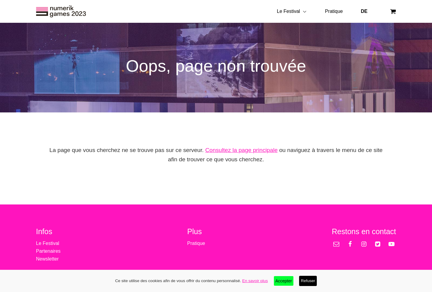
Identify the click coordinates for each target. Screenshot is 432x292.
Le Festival (292, 11)
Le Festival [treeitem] (47, 243)
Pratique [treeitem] (196, 243)
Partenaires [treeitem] (48, 251)
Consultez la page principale (241, 150)
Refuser (308, 281)
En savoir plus (255, 281)
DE (364, 11)
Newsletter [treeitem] (47, 258)
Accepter (283, 281)
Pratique (334, 11)
